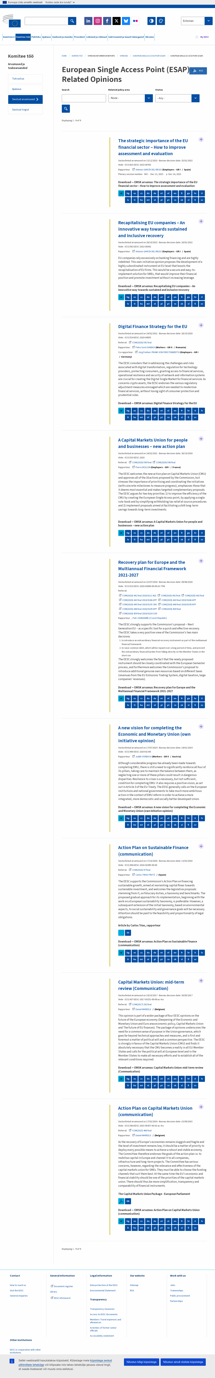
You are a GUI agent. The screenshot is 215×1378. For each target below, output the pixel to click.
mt (148, 200)
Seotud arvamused (23, 100)
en (175, 193)
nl (155, 200)
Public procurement (180, 1295)
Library (53, 1291)
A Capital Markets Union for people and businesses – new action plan (154, 443)
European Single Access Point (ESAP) (149, 56)
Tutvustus (18, 79)
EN (128, 1201)
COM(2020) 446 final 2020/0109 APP (177, 604)
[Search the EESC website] (46, 21)
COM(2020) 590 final (140, 462)
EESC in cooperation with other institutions (25, 1351)
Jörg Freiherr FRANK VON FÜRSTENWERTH (157, 352)
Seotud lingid (20, 110)
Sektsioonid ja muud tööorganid (126, 37)
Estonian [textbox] (188, 21)
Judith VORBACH (142, 756)
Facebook (107, 21)
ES (128, 932)
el (168, 193)
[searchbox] (131, 98)
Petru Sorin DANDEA (143, 347)
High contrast (151, 21)
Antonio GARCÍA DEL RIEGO (147, 169)
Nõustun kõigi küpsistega (142, 1362)
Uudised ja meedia (62, 37)
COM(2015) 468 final (140, 1130)
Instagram (98, 21)
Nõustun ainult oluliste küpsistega (183, 1362)
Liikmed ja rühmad (97, 37)
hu (141, 200)
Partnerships (176, 1301)
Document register (62, 1286)
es (135, 193)
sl (188, 200)
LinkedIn (88, 21)
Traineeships (176, 1290)
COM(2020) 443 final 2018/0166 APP (138, 600)
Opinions (124, 56)
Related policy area (119, 90)
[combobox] (197, 21)
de (155, 193)
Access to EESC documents (104, 1314)
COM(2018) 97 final (139, 870)
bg (128, 193)
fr (182, 193)
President (79, 37)
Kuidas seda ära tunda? (60, 2)
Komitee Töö (77, 56)
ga (188, 193)
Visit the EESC (17, 1290)
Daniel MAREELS (141, 1009)
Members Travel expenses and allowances (105, 1321)
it (202, 193)
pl (162, 200)
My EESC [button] (204, 37)
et (161, 193)
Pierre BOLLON (141, 467)
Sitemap (134, 1285)
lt (135, 200)
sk (182, 200)
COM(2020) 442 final (169, 595)
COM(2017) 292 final (140, 1004)
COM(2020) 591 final (140, 342)
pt (168, 200)
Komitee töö (23, 37)
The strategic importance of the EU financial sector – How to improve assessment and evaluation (154, 147)
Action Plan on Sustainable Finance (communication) (154, 850)
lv (128, 200)
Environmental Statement (103, 1290)
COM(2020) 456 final (169, 609)
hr (195, 193)
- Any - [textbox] (161, 98)
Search (65, 90)
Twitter (117, 21)
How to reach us (18, 1285)
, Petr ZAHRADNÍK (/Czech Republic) (149, 618)
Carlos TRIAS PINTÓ (143, 875)
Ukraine (149, 37)
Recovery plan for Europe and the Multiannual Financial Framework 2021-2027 (153, 568)
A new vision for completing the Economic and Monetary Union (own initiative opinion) (155, 734)
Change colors (161, 21)
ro (175, 200)
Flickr (135, 21)
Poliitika (36, 37)
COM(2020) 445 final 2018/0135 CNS (138, 604)
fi (195, 200)
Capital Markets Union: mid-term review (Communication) (152, 985)
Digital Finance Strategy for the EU (153, 326)
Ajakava (46, 37)
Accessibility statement (102, 1335)
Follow (201, 139)
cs (141, 193)
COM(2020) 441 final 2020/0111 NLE (138, 595)
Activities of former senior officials (103, 1329)
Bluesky (126, 21)
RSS (200, 71)
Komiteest (9, 37)
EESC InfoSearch (61, 1298)
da (148, 193)
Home (64, 56)
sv (202, 200)
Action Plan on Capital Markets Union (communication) (156, 1111)
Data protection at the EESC (104, 1285)
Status (159, 90)
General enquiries (19, 1295)
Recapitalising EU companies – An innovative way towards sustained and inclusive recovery (153, 229)
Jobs (172, 1285)
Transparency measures (102, 1309)
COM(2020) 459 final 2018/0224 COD (138, 613)
